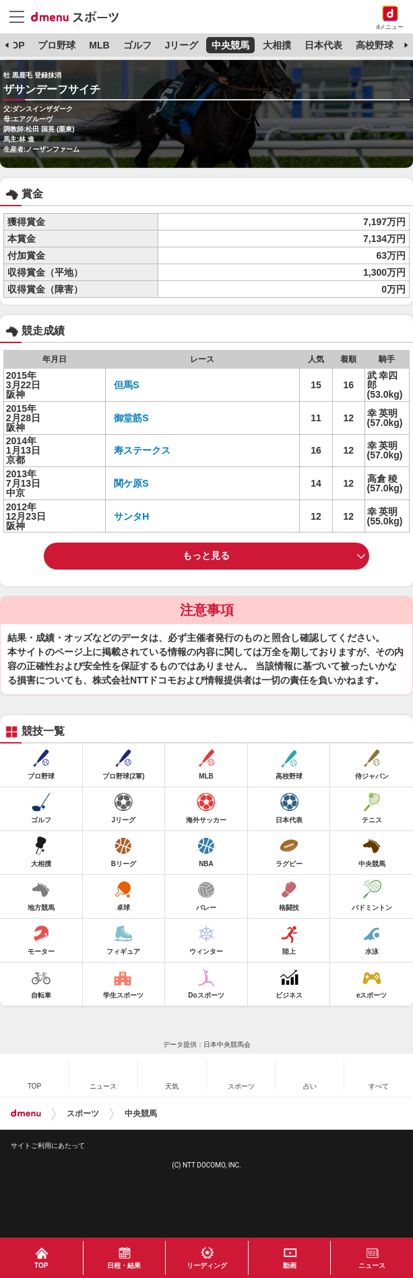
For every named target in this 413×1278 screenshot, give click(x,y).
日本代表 (323, 45)
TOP (15, 45)
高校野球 (374, 45)
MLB (99, 45)
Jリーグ (181, 45)
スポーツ (83, 1113)
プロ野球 (56, 45)
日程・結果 (124, 1265)
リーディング (207, 1265)
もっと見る (206, 555)
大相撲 (277, 45)
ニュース (371, 1265)
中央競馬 (230, 45)
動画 (289, 1265)
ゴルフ (137, 45)
